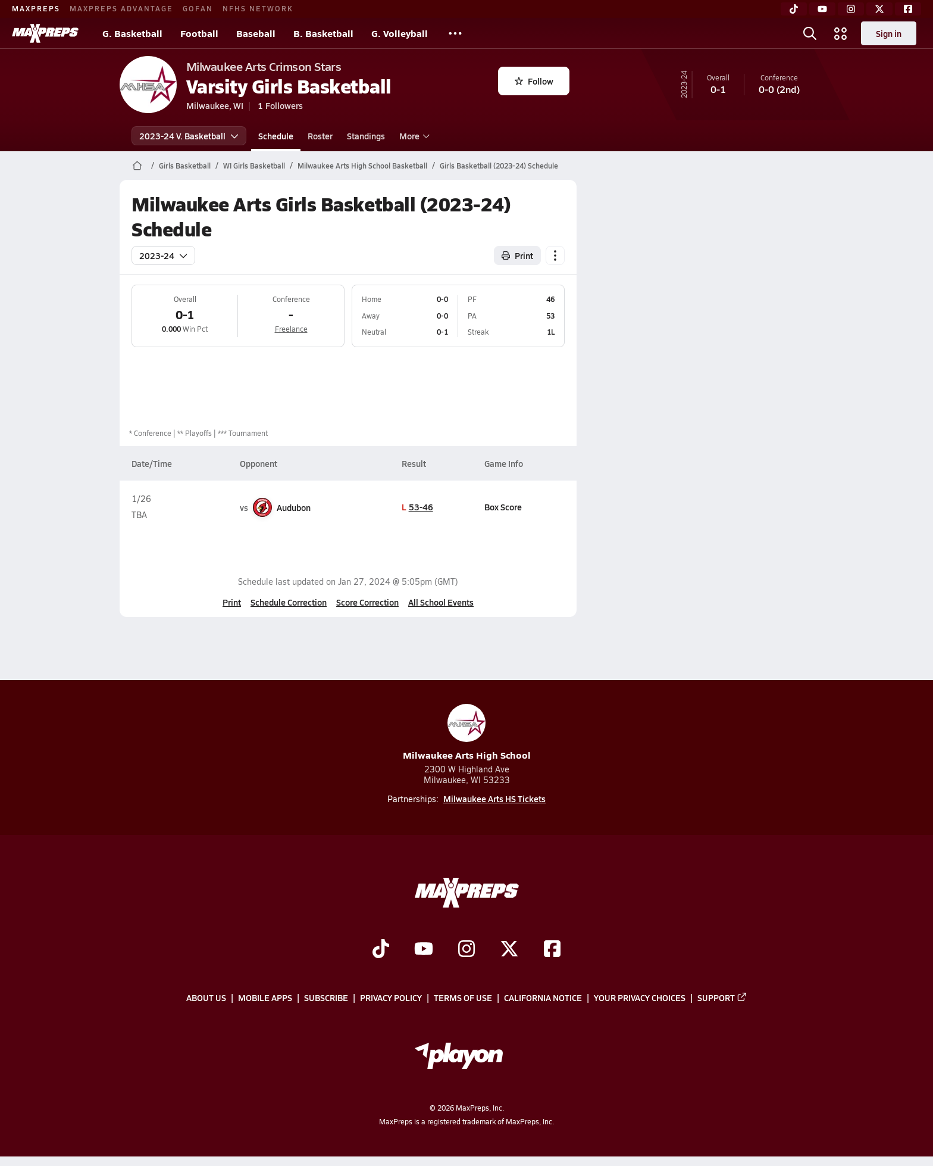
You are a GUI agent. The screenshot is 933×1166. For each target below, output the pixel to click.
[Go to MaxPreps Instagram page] (466, 950)
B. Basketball (323, 33)
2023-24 (163, 255)
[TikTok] (794, 8)
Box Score (502, 507)
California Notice (543, 997)
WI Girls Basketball (254, 165)
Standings (366, 136)
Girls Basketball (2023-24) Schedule (499, 165)
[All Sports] (455, 33)
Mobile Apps (265, 997)
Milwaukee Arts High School (467, 733)
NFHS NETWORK (258, 8)
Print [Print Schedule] (517, 255)
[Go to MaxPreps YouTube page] (423, 950)
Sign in (888, 33)
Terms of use (463, 997)
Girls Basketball (185, 165)
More (413, 136)
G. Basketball (132, 33)
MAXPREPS (36, 8)
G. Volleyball (399, 33)
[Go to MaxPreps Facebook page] (552, 950)
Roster (320, 136)
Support (722, 997)
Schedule (275, 136)
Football (199, 33)
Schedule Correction (289, 602)
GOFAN (198, 8)
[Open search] (809, 33)
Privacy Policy (391, 997)
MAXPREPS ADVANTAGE (121, 8)
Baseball (255, 33)
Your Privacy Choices (639, 997)
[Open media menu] (840, 33)
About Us (206, 997)
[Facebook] (908, 8)
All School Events (441, 602)
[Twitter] (879, 8)
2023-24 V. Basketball (189, 136)
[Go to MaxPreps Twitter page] (509, 950)
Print (232, 602)
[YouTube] (822, 8)
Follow (534, 81)
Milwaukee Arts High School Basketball (362, 165)
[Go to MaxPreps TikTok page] (380, 950)
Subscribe (326, 997)
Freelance (290, 328)
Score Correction (367, 602)
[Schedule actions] (555, 255)
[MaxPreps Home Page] (137, 165)
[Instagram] (851, 8)
